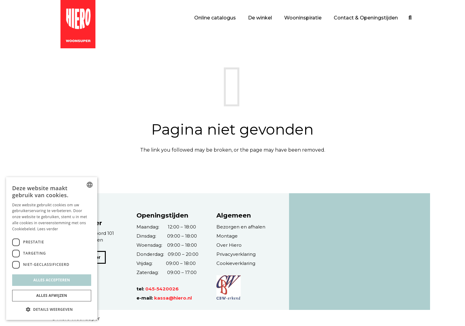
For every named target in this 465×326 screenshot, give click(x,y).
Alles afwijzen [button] (51, 295)
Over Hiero (229, 245)
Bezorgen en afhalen (240, 227)
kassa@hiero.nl (173, 298)
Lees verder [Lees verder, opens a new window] (47, 229)
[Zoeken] (410, 18)
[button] (51, 309)
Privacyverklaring (236, 254)
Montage (227, 236)
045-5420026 (162, 289)
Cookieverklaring (235, 263)
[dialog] (51, 248)
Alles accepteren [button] (51, 280)
